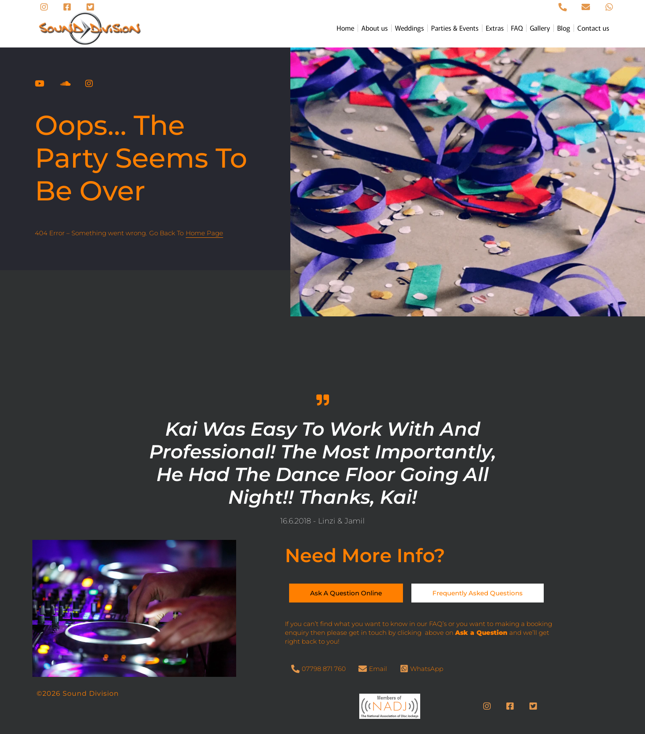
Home (345, 28)
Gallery (540, 28)
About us (374, 28)
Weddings (409, 28)
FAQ (517, 28)
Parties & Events (455, 28)
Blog (563, 28)
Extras (495, 28)
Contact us (593, 28)
